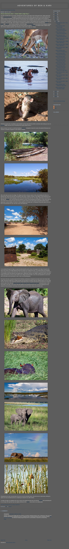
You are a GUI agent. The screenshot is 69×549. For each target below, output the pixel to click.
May (57, 21)
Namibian (2, 125)
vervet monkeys (30, 24)
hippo (21, 283)
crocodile (25, 283)
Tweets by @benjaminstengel (59, 101)
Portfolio (8, 10)
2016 (56, 17)
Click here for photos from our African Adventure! (10, 504)
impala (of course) (32, 283)
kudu (28, 283)
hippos (2, 24)
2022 (56, 12)
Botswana (24, 128)
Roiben (55, 108)
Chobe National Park (7, 17)
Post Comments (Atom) (10, 542)
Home (2, 10)
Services (5, 10)
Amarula (40, 500)
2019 (56, 14)
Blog (14, 10)
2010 (56, 94)
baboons (7, 24)
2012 (56, 93)
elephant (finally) (16, 283)
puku (38, 283)
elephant (33, 25)
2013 (56, 91)
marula (28, 501)
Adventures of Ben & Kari (34, 6)
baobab (7, 199)
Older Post (49, 540)
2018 (56, 16)
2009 (56, 96)
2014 (56, 19)
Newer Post (3, 540)
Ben (54, 106)
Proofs (11, 10)
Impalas (46, 22)
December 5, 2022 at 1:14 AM (15, 514)
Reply (5, 519)
